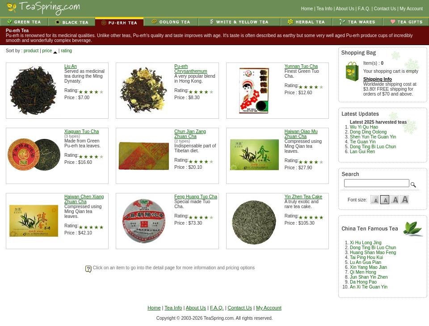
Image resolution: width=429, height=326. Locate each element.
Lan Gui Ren (362, 151)
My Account (411, 8)
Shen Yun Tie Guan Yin (373, 136)
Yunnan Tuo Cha (301, 66)
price (47, 50)
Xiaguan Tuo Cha (81, 131)
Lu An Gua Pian (365, 262)
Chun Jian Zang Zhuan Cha (190, 134)
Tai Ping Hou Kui (366, 257)
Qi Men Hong (363, 272)
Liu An (70, 66)
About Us (345, 8)
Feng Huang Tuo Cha (195, 196)
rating (66, 50)
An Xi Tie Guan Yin (368, 286)
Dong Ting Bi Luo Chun (373, 146)
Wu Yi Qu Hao (364, 127)
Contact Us (385, 8)
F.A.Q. (364, 8)
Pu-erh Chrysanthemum (190, 69)
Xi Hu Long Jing (366, 242)
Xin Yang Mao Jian (368, 267)
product (31, 50)
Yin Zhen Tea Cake (304, 196)
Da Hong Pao (363, 282)
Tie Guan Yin (362, 141)
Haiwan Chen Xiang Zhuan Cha (84, 199)
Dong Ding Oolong (368, 132)
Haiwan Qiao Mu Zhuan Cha (301, 134)
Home (307, 8)
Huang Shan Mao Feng (373, 252)
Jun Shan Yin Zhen (369, 277)
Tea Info (324, 8)
